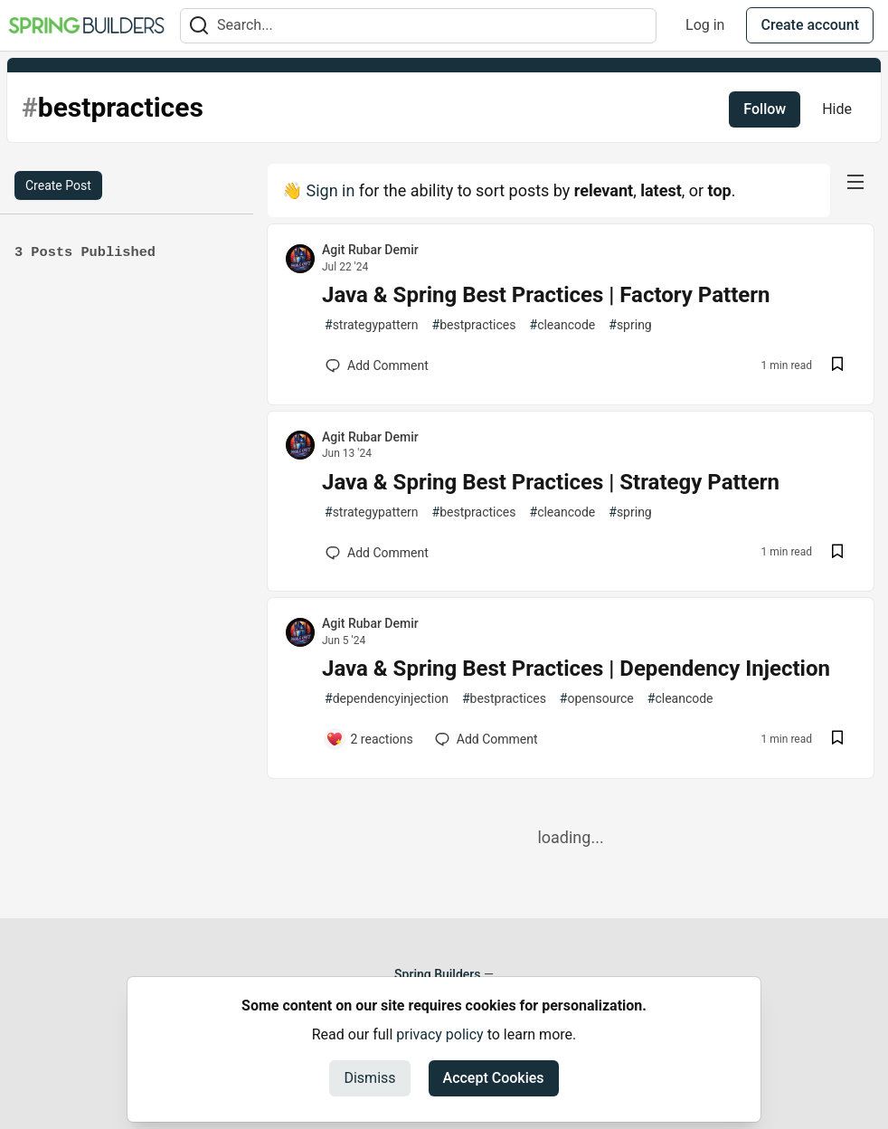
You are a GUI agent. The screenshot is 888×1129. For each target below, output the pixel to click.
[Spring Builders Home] (86, 25)
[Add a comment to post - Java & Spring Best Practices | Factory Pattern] (377, 365)
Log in (704, 24)
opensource (597, 698)
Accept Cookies (493, 1077)
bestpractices (474, 325)
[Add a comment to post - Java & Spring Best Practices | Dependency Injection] (369, 739)
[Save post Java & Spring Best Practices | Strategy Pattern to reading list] (837, 553)
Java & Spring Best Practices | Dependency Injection (576, 668)
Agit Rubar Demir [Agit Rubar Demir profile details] (370, 249)
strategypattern (372, 325)
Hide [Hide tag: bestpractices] (837, 109)
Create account (809, 24)
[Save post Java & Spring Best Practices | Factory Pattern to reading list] (837, 366)
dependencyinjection (387, 698)
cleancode (563, 325)
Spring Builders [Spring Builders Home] (437, 974)
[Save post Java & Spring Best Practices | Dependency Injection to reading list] (837, 739)
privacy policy (439, 1034)
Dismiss (369, 1077)
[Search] (199, 26)
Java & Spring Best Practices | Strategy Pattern (550, 482)
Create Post (58, 185)
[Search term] (418, 25)
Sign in (330, 190)
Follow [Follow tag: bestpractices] (764, 109)
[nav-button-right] (855, 182)
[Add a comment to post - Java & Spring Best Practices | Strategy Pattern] (377, 552)
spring (630, 325)
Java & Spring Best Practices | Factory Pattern (546, 295)
